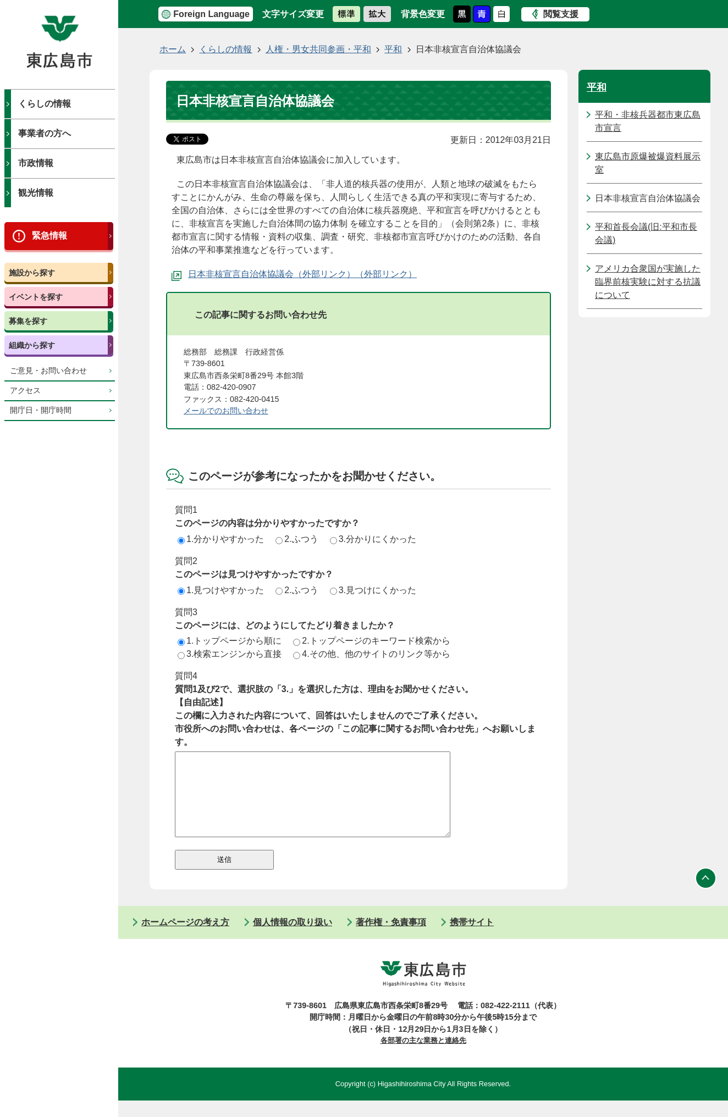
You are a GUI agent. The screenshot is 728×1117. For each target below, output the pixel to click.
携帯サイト (472, 938)
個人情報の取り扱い (292, 938)
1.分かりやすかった (221, 539)
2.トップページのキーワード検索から (371, 640)
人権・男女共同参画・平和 (318, 49)
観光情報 (35, 192)
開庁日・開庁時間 (40, 410)
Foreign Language (211, 14)
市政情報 (35, 163)
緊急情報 (49, 235)
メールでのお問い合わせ (226, 410)
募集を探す (28, 321)
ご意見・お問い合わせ (48, 371)
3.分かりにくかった (373, 539)
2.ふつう (296, 539)
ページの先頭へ (706, 895)
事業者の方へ (44, 133)
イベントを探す (36, 296)
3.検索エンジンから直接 (230, 654)
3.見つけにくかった (373, 590)
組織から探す (32, 345)
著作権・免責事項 (391, 938)
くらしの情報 (44, 103)
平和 (393, 49)
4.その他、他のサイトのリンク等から (371, 654)
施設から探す (32, 272)
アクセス (25, 390)
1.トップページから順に (230, 640)
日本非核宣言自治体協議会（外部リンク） (271, 274)
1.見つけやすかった (221, 590)
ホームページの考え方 (185, 938)
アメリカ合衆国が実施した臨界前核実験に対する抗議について (648, 282)
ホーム (172, 49)
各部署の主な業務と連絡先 (423, 1057)
